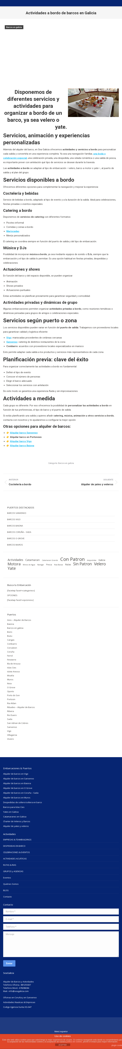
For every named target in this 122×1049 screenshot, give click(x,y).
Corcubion (12, 647)
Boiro (9, 631)
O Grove (11, 687)
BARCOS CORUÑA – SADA (19, 532)
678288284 (24, 988)
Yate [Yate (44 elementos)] (12, 568)
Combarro (12, 643)
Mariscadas (12, 231)
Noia (9, 683)
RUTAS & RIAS (9, 865)
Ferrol (10, 655)
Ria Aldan (11, 703)
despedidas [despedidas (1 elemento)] (91, 560)
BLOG (6, 890)
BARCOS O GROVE (15, 538)
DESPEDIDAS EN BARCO (14, 845)
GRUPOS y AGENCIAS (13, 871)
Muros (10, 679)
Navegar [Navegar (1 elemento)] (40, 565)
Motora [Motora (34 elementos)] (14, 563)
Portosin (11, 699)
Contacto (7, 896)
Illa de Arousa (13, 663)
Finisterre (11, 659)
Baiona (10, 624)
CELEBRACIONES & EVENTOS (16, 852)
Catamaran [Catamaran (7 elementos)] (32, 560)
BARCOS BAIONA (15, 525)
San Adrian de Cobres (17, 723)
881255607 (26, 984)
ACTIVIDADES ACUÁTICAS (15, 858)
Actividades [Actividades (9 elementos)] (15, 559)
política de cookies (74, 1042)
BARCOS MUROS (15, 544)
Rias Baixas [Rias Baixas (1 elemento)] (58, 565)
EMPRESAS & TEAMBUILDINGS (17, 839)
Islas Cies (11, 667)
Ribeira (10, 711)
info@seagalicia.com (19, 991)
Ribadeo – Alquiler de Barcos (21, 707)
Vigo (9, 731)
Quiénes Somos (11, 884)
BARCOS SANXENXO (16, 513)
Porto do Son (13, 695)
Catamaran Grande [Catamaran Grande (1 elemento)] (50, 560)
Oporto (10, 691)
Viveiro (10, 738)
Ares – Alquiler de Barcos (19, 620)
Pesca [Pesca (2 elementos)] (49, 564)
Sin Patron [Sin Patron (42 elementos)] (82, 563)
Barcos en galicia (14, 27)
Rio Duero (12, 715)
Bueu (9, 635)
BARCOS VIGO (13, 519)
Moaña (10, 675)
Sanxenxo (12, 727)
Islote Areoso (13, 671)
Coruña (10, 651)
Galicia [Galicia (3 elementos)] (101, 560)
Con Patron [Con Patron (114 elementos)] (72, 559)
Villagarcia (12, 735)
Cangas (10, 639)
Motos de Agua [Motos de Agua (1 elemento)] (29, 565)
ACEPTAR (62, 1045)
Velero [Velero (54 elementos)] (100, 563)
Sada (9, 719)
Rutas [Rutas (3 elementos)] (68, 564)
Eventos (7, 877)
